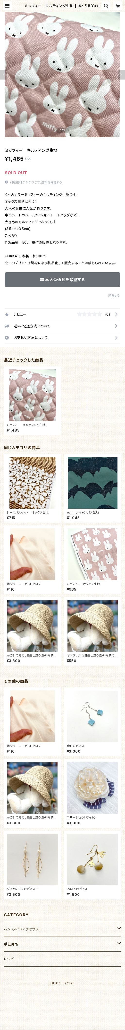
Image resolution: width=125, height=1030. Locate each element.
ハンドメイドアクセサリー (23, 929)
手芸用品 (11, 944)
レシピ (9, 959)
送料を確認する (51, 182)
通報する (114, 295)
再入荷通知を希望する (62, 279)
